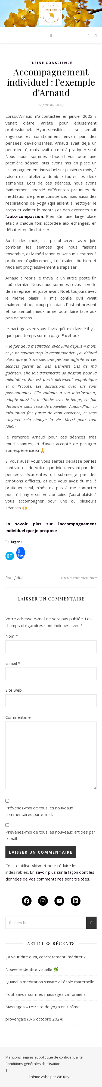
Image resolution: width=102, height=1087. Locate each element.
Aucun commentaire (78, 577)
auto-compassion (25, 216)
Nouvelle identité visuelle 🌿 (31, 969)
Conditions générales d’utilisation (32, 1063)
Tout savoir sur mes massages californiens (45, 994)
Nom (11, 636)
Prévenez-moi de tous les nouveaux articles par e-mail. (50, 835)
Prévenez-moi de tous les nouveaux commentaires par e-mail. (39, 811)
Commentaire (18, 717)
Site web (13, 690)
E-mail (12, 663)
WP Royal (64, 1076)
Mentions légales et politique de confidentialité (44, 1057)
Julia (18, 577)
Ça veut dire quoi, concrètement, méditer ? (45, 956)
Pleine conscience (51, 63)
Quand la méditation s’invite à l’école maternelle (49, 981)
